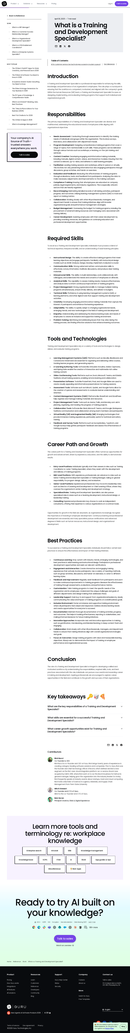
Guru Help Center (61, 980)
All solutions (11, 993)
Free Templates (84, 999)
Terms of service (13, 1025)
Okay (123, 1026)
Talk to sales (121, 4)
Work (24, 962)
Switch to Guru (84, 996)
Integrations (11, 986)
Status (57, 983)
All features (11, 990)
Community (35, 993)
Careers (82, 980)
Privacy (40, 1025)
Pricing (53, 4)
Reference (17, 962)
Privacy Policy (109, 1028)
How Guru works (13, 983)
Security (58, 986)
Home (9, 962)
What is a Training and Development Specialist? (45, 962)
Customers (35, 983)
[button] (15, 3)
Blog (32, 996)
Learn (33, 980)
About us (82, 983)
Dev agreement (28, 1025)
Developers (35, 990)
